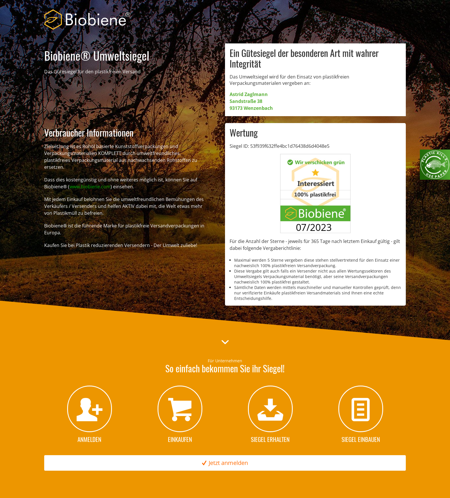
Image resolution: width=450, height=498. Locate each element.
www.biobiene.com (89, 186)
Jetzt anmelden (225, 463)
